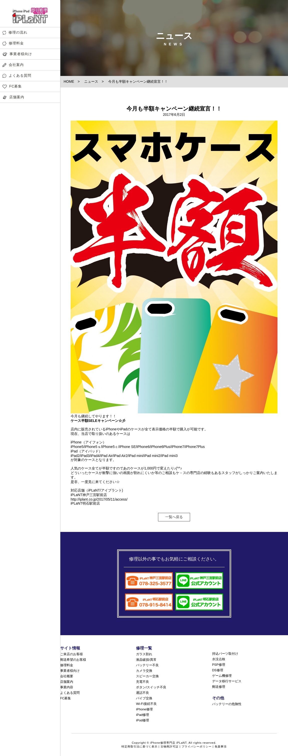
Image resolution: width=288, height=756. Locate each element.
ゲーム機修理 (222, 676)
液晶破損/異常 (146, 660)
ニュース (91, 81)
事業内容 (66, 687)
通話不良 (142, 693)
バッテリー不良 (147, 665)
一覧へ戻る (174, 517)
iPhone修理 (144, 709)
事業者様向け (17, 54)
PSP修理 (218, 665)
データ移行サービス (226, 681)
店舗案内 (13, 97)
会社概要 (66, 676)
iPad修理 (142, 715)
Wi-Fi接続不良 (146, 704)
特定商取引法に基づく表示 (139, 746)
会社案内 (13, 65)
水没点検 (218, 659)
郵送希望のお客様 (73, 660)
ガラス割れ (144, 654)
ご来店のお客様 (71, 654)
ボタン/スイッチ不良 (151, 687)
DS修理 (217, 670)
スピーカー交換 (147, 676)
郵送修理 (218, 687)
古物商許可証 (170, 746)
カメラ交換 (144, 671)
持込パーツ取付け (225, 653)
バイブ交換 (144, 698)
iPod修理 (142, 720)
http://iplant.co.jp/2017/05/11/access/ (99, 499)
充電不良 (142, 682)
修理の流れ (15, 32)
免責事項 (221, 746)
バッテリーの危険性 (226, 704)
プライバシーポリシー (197, 746)
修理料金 (13, 43)
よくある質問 (17, 75)
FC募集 (12, 86)
